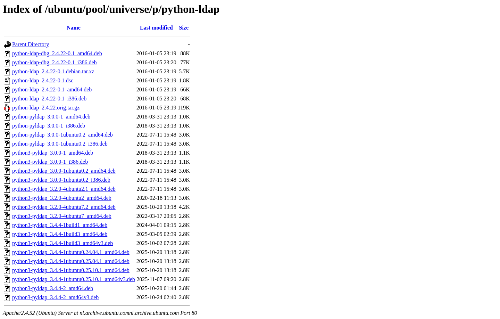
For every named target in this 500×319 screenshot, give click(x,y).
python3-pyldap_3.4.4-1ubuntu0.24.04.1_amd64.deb (71, 252)
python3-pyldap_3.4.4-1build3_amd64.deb (59, 234)
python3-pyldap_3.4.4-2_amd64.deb (52, 288)
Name (74, 28)
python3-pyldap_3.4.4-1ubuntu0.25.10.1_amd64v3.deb (73, 279)
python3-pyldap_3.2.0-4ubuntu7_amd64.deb (61, 216)
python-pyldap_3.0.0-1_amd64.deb (51, 117)
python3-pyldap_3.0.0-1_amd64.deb (52, 153)
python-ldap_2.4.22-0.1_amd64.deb (52, 89)
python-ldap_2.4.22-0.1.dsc (42, 80)
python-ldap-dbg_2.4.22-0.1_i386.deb (54, 62)
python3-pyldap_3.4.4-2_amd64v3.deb (55, 297)
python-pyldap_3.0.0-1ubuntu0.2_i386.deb (60, 144)
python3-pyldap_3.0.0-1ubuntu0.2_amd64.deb (64, 171)
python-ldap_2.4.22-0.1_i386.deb (49, 98)
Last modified (156, 28)
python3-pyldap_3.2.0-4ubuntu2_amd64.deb (61, 198)
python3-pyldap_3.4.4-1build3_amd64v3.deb (62, 243)
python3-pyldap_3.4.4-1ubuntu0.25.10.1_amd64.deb (71, 270)
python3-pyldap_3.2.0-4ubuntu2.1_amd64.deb (64, 189)
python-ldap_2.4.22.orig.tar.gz (46, 108)
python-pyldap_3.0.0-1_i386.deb (48, 126)
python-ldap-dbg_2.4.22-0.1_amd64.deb (57, 53)
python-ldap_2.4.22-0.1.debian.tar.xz (53, 71)
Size (184, 28)
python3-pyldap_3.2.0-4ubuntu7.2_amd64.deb (64, 207)
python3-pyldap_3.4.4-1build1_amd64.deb (59, 225)
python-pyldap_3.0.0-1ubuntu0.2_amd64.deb (62, 135)
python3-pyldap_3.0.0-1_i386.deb (50, 162)
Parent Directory (30, 44)
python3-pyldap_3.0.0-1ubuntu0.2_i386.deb (61, 180)
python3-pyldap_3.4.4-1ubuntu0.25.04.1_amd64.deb (71, 261)
